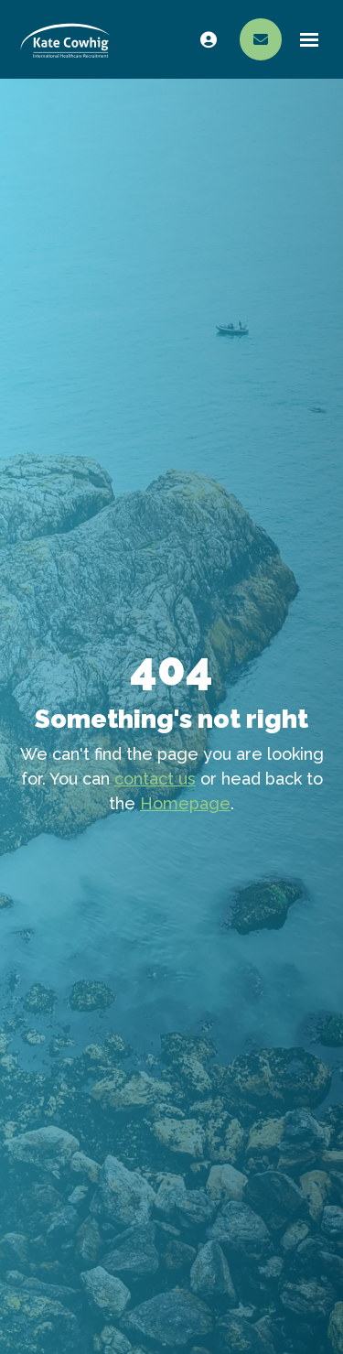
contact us (155, 778)
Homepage (185, 803)
